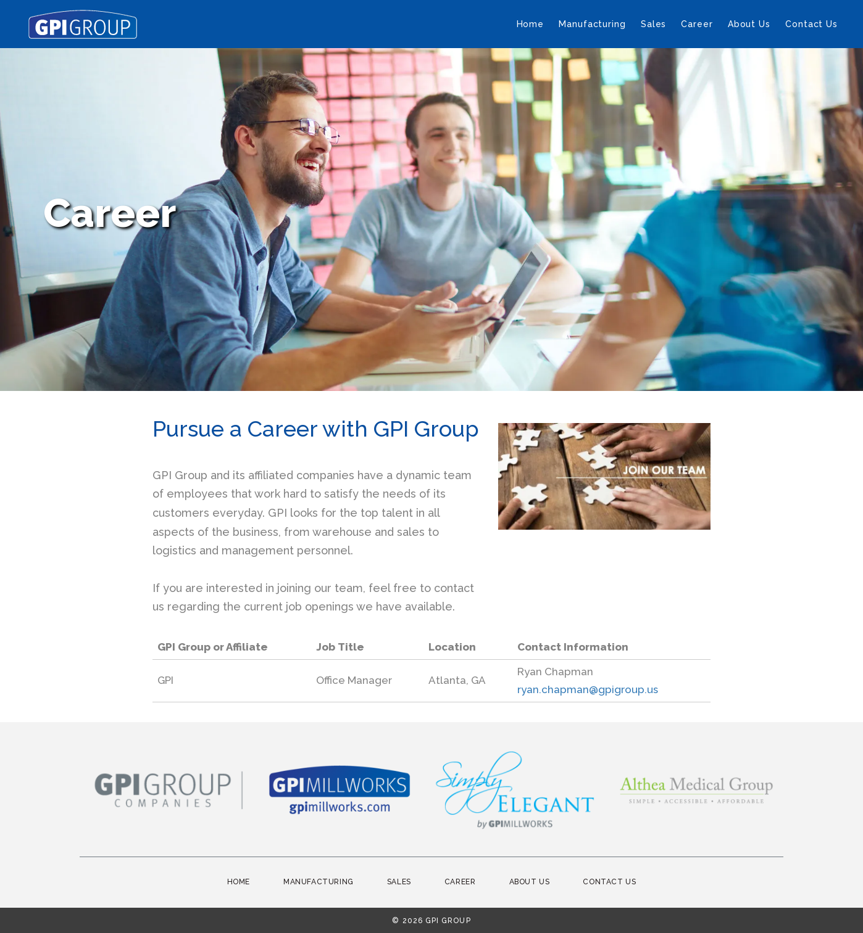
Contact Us (811, 24)
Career (696, 24)
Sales (654, 24)
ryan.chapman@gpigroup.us (587, 689)
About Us (749, 24)
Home (530, 24)
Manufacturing (592, 24)
